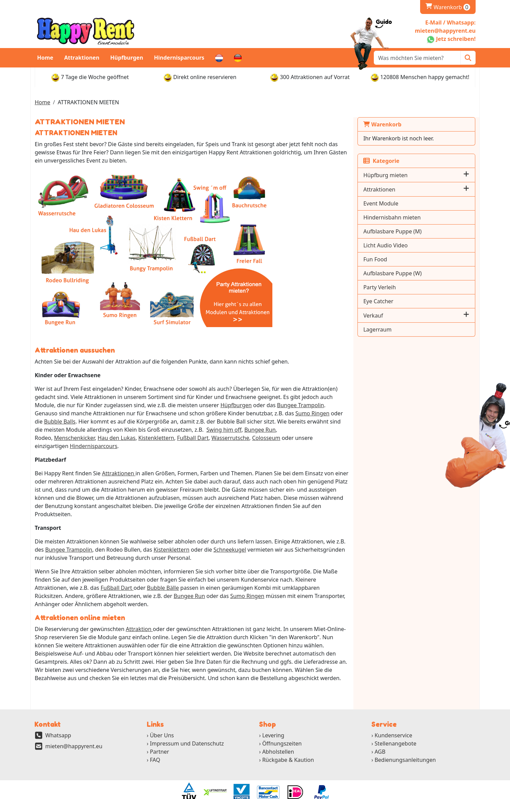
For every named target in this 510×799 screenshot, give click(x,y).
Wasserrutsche (68, 438)
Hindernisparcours (179, 57)
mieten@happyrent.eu (73, 730)
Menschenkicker (228, 430)
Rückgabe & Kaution (288, 744)
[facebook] (426, 793)
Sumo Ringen (254, 413)
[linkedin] (453, 793)
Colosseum (104, 438)
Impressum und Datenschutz (187, 728)
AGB (379, 736)
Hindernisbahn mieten (406, 217)
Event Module (394, 203)
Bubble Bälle (108, 571)
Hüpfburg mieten (399, 175)
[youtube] (444, 793)
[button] (466, 175)
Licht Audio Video (399, 245)
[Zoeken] (468, 58)
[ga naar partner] (189, 776)
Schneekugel (229, 533)
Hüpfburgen (126, 57)
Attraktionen (81, 57)
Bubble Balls (311, 413)
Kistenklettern (310, 430)
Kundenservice (393, 719)
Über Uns (162, 719)
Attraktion (139, 613)
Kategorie (395, 161)
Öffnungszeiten (282, 728)
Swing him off (134, 430)
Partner (159, 736)
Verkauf (387, 315)
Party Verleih (393, 287)
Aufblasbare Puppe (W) (406, 273)
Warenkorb (448, 7)
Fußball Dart (61, 571)
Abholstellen (278, 736)
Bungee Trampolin (249, 405)
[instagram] (463, 793)
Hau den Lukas (271, 430)
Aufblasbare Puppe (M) (406, 231)
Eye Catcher (392, 301)
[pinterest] (472, 793)
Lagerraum (391, 329)
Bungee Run (170, 430)
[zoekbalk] (417, 58)
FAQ (155, 744)
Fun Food (389, 259)
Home (45, 57)
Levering (273, 719)
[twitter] (435, 793)
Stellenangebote (395, 728)
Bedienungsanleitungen (405, 744)
